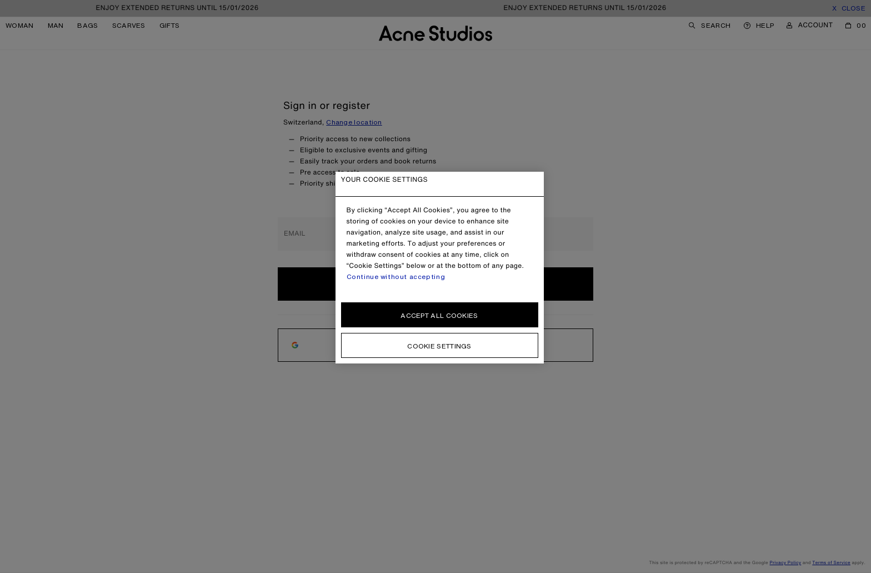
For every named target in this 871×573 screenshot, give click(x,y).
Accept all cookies (439, 315)
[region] (440, 267)
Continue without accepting (396, 276)
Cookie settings (439, 346)
